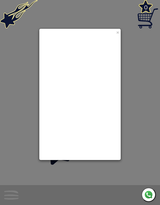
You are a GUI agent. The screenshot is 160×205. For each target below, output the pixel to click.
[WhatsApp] (148, 195)
